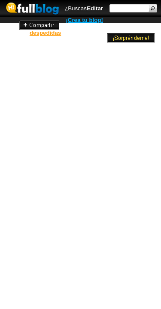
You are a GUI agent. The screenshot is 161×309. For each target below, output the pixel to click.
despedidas (45, 33)
